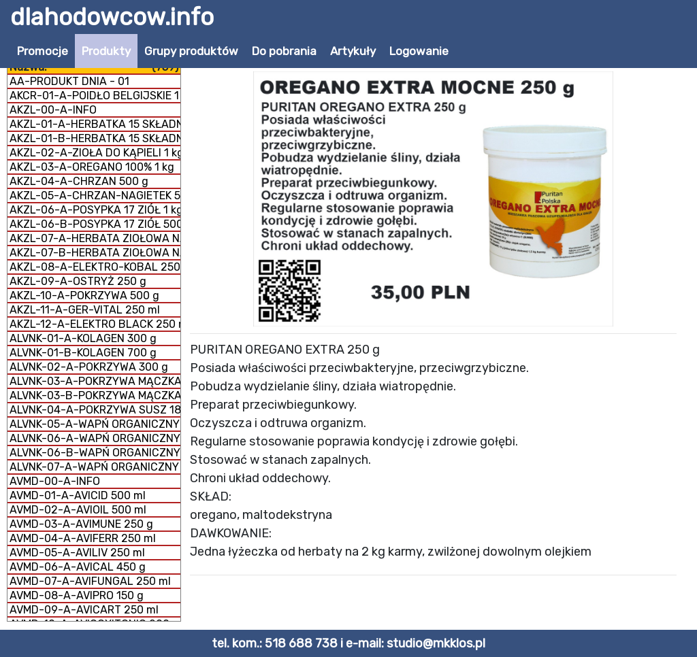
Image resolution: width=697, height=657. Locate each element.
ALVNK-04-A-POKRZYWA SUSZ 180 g (95, 409)
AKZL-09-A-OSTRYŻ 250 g (78, 281)
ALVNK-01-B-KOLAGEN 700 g (83, 352)
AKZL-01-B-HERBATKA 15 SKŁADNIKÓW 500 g (95, 138)
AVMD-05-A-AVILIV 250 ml (77, 552)
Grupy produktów (191, 51)
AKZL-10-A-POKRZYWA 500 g (84, 295)
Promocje (42, 51)
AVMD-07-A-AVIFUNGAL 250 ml (90, 581)
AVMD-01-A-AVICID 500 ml (78, 495)
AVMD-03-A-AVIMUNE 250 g (81, 524)
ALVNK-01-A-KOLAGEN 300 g (83, 338)
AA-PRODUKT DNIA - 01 (69, 81)
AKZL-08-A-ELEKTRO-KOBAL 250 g (95, 266)
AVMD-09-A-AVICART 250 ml (84, 609)
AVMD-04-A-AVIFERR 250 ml (83, 538)
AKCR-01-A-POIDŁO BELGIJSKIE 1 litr (95, 95)
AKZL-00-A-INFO (53, 109)
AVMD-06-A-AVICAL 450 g (78, 566)
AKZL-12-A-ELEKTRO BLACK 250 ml (95, 324)
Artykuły (353, 51)
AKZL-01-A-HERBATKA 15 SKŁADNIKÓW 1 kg (95, 124)
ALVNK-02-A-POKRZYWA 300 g (89, 366)
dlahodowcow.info (112, 17)
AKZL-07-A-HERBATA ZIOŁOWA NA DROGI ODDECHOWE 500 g (95, 238)
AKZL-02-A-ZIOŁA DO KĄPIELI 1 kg (95, 152)
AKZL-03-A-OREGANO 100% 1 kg (92, 167)
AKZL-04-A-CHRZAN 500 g (79, 181)
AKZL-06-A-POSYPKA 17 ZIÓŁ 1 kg (95, 209)
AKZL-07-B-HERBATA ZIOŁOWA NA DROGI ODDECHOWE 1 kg (95, 252)
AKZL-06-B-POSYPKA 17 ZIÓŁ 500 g (95, 224)
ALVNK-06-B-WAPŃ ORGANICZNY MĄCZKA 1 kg (95, 452)
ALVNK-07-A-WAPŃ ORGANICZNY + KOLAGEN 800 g (95, 466)
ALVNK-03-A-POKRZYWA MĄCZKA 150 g (95, 381)
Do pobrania (284, 51)
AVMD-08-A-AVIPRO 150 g (77, 595)
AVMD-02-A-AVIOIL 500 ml (78, 509)
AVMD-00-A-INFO (55, 481)
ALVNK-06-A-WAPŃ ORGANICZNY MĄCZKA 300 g (95, 438)
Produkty (106, 51)
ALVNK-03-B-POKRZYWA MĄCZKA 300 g (95, 395)
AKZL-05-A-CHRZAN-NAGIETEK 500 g (95, 195)
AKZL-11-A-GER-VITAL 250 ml (85, 309)
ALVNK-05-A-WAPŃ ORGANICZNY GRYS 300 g (95, 424)
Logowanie (419, 51)
